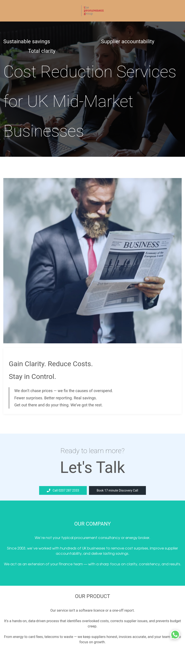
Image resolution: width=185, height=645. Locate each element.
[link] (92, 181)
